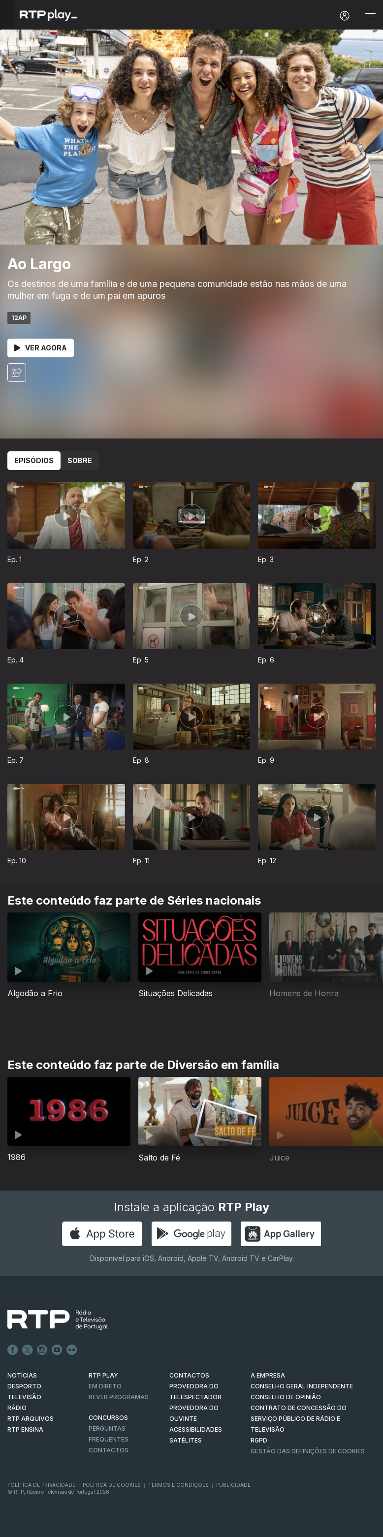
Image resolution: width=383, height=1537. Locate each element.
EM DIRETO (105, 1386)
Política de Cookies (112, 1485)
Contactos (108, 1450)
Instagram (42, 1350)
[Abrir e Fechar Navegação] (370, 16)
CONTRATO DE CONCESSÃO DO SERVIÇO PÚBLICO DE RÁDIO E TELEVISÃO (299, 1418)
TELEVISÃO (24, 1397)
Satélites (185, 1440)
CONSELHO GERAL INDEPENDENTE (302, 1386)
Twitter (27, 1350)
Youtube (57, 1350)
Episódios (34, 460)
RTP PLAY (103, 1375)
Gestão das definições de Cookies (308, 1451)
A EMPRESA (268, 1375)
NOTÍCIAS (22, 1375)
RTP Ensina (25, 1429)
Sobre (79, 460)
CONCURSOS (108, 1417)
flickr (71, 1350)
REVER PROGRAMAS (119, 1397)
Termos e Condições (178, 1485)
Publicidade (233, 1485)
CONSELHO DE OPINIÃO (286, 1397)
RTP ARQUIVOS (30, 1418)
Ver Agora (40, 348)
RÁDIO (17, 1408)
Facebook (12, 1350)
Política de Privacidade (41, 1485)
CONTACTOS (189, 1375)
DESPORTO (24, 1386)
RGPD (259, 1440)
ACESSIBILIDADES (195, 1429)
